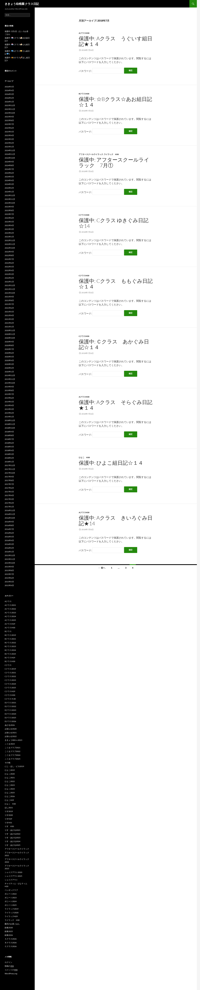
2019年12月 (10, 375)
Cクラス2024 (10, 684)
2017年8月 (9, 480)
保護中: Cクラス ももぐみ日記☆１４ (116, 284)
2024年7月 (9, 169)
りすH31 (8, 822)
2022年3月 (9, 274)
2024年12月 (10, 150)
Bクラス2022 (10, 642)
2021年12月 (10, 285)
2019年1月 (9, 416)
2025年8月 (9, 120)
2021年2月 (9, 323)
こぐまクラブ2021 (12, 747)
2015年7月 (9, 574)
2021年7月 (9, 304)
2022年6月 (9, 263)
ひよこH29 (9, 800)
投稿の (9, 966)
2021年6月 (9, 308)
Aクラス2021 (10, 605)
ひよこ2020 (10, 774)
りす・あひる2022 (12, 834)
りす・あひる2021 (12, 830)
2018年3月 (9, 454)
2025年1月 (9, 146)
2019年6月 (9, 398)
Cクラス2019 (10, 669)
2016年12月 (10, 510)
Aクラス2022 (10, 609)
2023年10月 (10, 203)
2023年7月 (9, 214)
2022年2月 (9, 278)
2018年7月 (9, 439)
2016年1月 (9, 551)
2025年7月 (9, 124)
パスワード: (101, 70)
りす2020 (9, 815)
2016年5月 (9, 536)
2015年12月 (10, 555)
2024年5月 (9, 176)
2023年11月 (10, 199)
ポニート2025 (11, 905)
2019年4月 (9, 405)
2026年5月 (9, 86)
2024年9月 (9, 161)
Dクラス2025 (10, 717)
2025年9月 (9, 116)
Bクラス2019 (10, 635)
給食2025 (9, 931)
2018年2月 (9, 458)
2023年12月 (10, 195)
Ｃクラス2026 (11, 946)
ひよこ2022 (10, 781)
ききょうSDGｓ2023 (13, 740)
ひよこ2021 (10, 777)
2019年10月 (10, 383)
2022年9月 (9, 251)
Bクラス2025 (10, 654)
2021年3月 (9, 319)
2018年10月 (10, 428)
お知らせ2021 (11, 732)
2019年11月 (10, 379)
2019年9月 (9, 386)
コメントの (11, 970)
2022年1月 (9, 281)
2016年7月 (9, 529)
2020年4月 (9, 360)
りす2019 (9, 811)
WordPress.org (11, 973)
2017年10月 (10, 473)
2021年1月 (9, 326)
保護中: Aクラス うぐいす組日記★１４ (115, 41)
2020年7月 (9, 349)
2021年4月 (9, 315)
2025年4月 (9, 135)
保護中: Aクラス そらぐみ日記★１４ (115, 405)
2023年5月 (9, 221)
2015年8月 (9, 570)
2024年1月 (9, 191)
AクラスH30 (84, 33)
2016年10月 (10, 518)
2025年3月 (9, 139)
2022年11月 (10, 244)
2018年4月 (9, 450)
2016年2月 (9, 548)
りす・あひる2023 (12, 837)
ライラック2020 (11, 912)
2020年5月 (9, 356)
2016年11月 (10, 514)
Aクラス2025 (10, 620)
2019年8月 (9, 390)
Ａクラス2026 (11, 939)
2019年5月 (9, 401)
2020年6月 (9, 353)
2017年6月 (9, 488)
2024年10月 (10, 158)
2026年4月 (9, 90)
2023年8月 (9, 210)
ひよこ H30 (84, 457)
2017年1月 (9, 506)
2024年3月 (9, 184)
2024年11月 (10, 154)
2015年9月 (9, 566)
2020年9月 (9, 341)
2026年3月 (9, 94)
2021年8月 (9, 300)
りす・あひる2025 (12, 845)
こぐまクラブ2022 (12, 751)
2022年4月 (9, 270)
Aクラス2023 (10, 612)
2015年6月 (9, 578)
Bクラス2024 (10, 650)
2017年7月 (9, 484)
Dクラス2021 (10, 702)
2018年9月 (9, 431)
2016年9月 (9, 521)
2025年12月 (10, 105)
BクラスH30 (84, 93)
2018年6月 (9, 443)
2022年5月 (9, 266)
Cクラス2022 (10, 676)
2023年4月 (9, 225)
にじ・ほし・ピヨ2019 (14, 766)
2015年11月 (10, 559)
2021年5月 (9, 311)
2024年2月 (9, 188)
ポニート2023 (11, 897)
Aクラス (8, 601)
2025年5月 (9, 131)
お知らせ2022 (11, 736)
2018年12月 (10, 420)
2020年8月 (9, 345)
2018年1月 (9, 461)
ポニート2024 (11, 901)
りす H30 (9, 826)
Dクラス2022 (10, 706)
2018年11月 (10, 424)
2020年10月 (10, 338)
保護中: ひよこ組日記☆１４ (111, 463)
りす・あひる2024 (12, 841)
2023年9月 (9, 206)
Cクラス (8, 665)
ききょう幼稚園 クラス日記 (22, 3)
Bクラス (8, 631)
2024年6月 (9, 173)
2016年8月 (9, 525)
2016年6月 (9, 533)
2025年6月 (9, 128)
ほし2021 (9, 807)
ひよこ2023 (10, 785)
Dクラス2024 (10, 714)
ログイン (8, 962)
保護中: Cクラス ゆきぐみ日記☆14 (113, 223)
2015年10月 (10, 563)
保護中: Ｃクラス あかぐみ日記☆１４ (114, 344)
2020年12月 (10, 330)
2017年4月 (9, 495)
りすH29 (8, 819)
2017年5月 (9, 491)
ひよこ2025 (10, 792)
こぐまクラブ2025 (12, 759)
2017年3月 (9, 499)
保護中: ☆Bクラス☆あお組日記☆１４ (115, 102)
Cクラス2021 (10, 672)
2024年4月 (9, 180)
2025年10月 (10, 113)
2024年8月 (9, 165)
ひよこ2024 (10, 789)
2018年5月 (9, 446)
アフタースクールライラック (91, 154)
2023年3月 (9, 229)
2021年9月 (9, 296)
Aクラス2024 (10, 616)
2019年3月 (9, 409)
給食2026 (9, 935)
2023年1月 (9, 236)
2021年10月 (10, 293)
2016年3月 (9, 544)
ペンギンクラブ (11, 890)
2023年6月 (9, 218)
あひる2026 (10, 725)
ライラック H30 (111, 154)
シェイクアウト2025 (13, 876)
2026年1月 (9, 101)
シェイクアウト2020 (13, 872)
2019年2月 (9, 413)
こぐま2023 (10, 744)
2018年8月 (9, 435)
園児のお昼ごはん (12, 924)
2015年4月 (9, 585)
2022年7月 (9, 259)
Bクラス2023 (10, 646)
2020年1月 (9, 371)
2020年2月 (9, 368)
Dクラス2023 (10, 710)
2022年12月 (10, 240)
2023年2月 (9, 233)
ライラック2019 (11, 909)
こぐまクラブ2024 (12, 755)
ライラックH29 (11, 916)
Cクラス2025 (10, 687)
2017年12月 (10, 465)
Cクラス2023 (10, 680)
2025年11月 (10, 109)
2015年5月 (9, 581)
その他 (7, 762)
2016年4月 (9, 540)
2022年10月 (10, 248)
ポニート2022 (11, 894)
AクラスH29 (10, 624)
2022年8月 (9, 255)
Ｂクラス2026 (11, 942)
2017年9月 (9, 476)
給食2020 (9, 927)
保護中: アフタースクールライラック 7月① (114, 162)
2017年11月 (10, 469)
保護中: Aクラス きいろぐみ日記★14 (115, 521)
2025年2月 (9, 143)
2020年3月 (9, 364)
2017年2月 (9, 503)
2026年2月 (9, 98)
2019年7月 (9, 394)
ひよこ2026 (10, 796)
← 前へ (101, 567)
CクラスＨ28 (10, 699)
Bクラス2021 (10, 639)
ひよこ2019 (10, 770)
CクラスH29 (10, 691)
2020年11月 (10, 334)
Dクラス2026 (10, 721)
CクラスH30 (84, 215)
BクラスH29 (10, 657)
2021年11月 (10, 289)
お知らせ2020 (11, 729)
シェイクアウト (12, 880)
